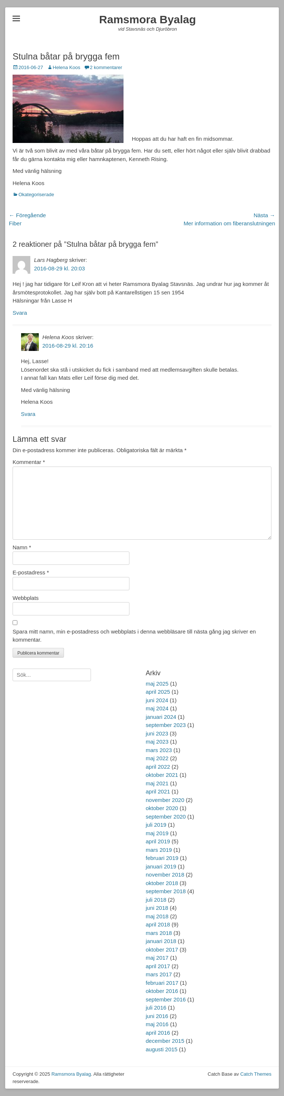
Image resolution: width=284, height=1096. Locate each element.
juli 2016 (156, 1007)
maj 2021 (157, 783)
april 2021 (158, 791)
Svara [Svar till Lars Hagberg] (20, 313)
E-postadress (31, 572)
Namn (22, 547)
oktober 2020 (162, 808)
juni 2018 (157, 908)
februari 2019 (162, 858)
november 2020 (165, 800)
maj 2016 (157, 1024)
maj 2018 (157, 916)
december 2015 (165, 1041)
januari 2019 (161, 866)
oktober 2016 (162, 991)
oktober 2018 (162, 883)
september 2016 (166, 999)
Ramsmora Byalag (147, 19)
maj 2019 (157, 833)
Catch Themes (255, 1074)
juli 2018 (156, 900)
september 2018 (166, 891)
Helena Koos (66, 67)
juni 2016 (157, 1016)
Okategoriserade (36, 194)
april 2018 (158, 924)
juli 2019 (156, 825)
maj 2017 (157, 958)
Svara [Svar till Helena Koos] (28, 414)
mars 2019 (159, 850)
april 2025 (158, 692)
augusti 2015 (162, 1049)
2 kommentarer (106, 67)
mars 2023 (159, 750)
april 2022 (158, 767)
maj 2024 (157, 708)
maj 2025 (157, 683)
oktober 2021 (162, 775)
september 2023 (166, 725)
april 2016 (158, 1033)
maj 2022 (157, 758)
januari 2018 (161, 941)
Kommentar (29, 462)
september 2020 (166, 816)
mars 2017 (159, 974)
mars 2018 (159, 933)
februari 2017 (162, 983)
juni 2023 (157, 733)
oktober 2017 (162, 949)
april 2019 (158, 841)
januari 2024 (161, 717)
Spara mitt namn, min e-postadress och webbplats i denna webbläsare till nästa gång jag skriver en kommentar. (134, 635)
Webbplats (26, 598)
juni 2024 (157, 700)
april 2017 (158, 966)
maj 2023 (157, 741)
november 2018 (165, 874)
